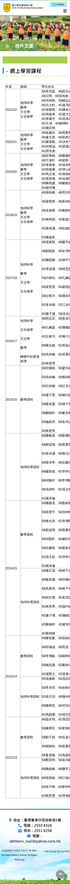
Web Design (50, 851)
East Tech (65, 851)
